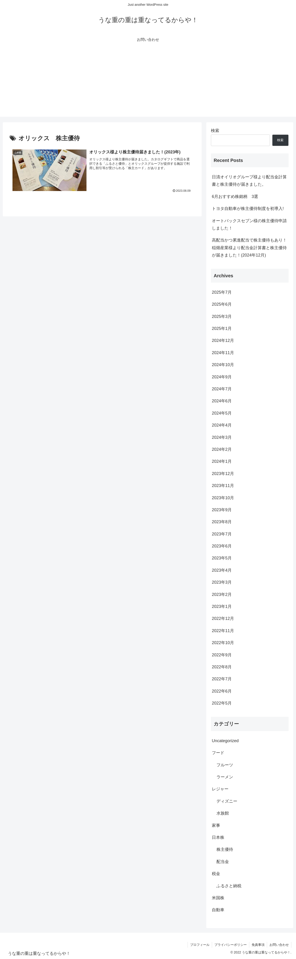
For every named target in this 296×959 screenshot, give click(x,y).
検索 (215, 130)
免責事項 (258, 945)
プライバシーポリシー (230, 945)
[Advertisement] (148, 84)
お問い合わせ (279, 945)
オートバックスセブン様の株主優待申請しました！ (249, 224)
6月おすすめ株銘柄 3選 (235, 196)
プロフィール (200, 945)
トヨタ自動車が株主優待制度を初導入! (248, 208)
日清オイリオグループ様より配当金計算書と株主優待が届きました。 (249, 181)
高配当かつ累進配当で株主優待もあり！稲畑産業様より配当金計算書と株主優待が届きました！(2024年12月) (249, 247)
